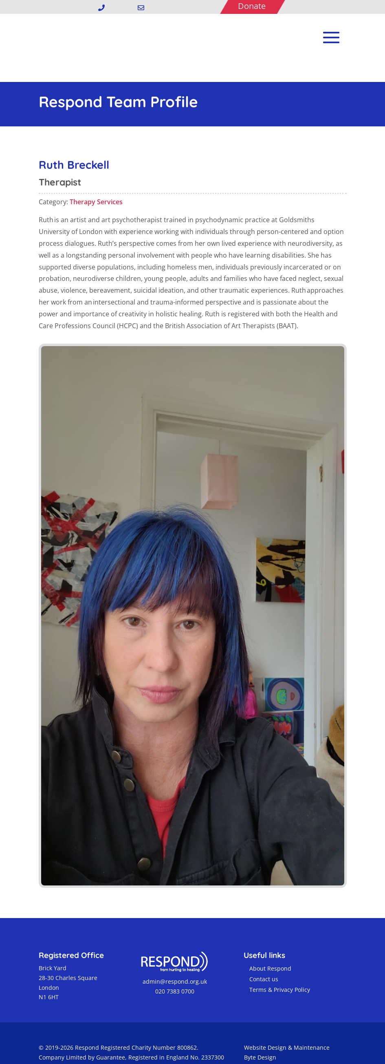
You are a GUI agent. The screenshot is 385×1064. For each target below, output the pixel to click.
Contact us (263, 960)
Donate (252, 5)
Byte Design (260, 1038)
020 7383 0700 (174, 972)
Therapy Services (96, 183)
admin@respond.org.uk (174, 963)
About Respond (270, 950)
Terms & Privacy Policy (279, 971)
